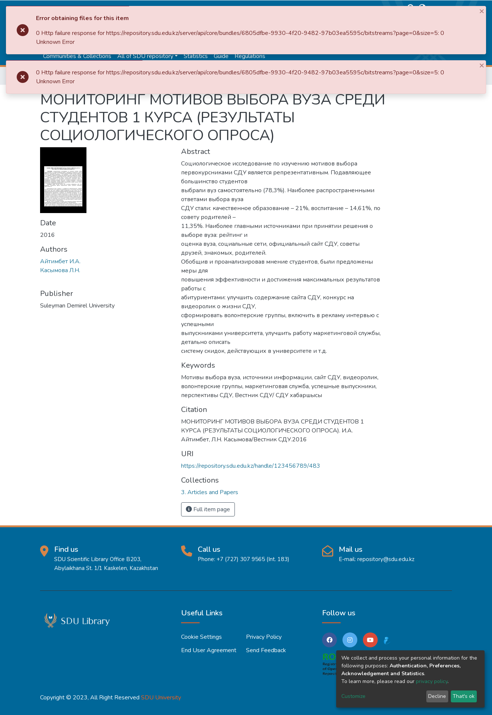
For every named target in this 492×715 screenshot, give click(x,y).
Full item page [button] (208, 509)
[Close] (482, 10)
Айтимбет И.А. (60, 261)
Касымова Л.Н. (60, 270)
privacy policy (431, 681)
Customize (353, 696)
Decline (437, 696)
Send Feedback (266, 650)
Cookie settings (201, 637)
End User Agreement (208, 650)
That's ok (464, 696)
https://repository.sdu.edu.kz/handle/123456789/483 (250, 466)
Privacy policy (264, 637)
